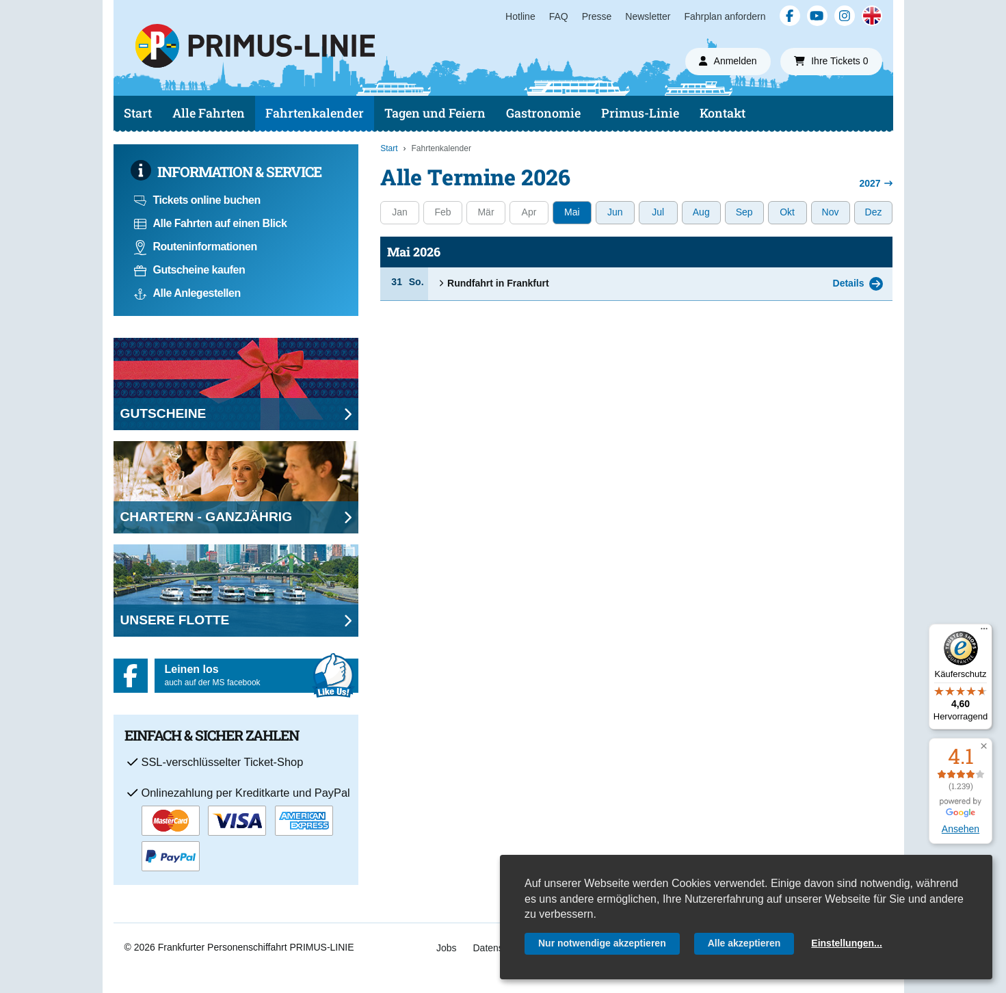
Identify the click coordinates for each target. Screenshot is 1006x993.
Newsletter (647, 16)
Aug (701, 212)
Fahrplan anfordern (724, 16)
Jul (658, 212)
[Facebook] (790, 15)
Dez (873, 212)
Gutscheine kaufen (190, 270)
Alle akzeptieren (744, 943)
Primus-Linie (640, 113)
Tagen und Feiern (435, 113)
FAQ (558, 16)
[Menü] (984, 632)
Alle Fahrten (208, 113)
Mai (572, 212)
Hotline (520, 16)
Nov (830, 212)
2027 (875, 183)
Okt (787, 212)
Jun (615, 212)
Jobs (446, 947)
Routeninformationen (195, 246)
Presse (597, 16)
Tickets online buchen (197, 200)
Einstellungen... (846, 943)
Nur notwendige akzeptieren (602, 943)
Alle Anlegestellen (187, 293)
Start (138, 113)
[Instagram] (844, 15)
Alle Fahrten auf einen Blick (210, 223)
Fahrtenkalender (314, 113)
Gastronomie (543, 113)
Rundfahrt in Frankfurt (493, 283)
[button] (984, 746)
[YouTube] (817, 15)
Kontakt (722, 113)
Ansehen (960, 828)
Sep (744, 212)
